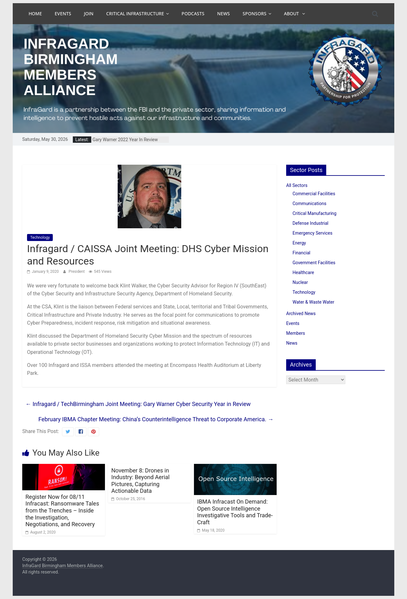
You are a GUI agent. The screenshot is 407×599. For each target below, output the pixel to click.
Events (63, 13)
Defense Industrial (310, 223)
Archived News (301, 313)
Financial (301, 252)
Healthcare (303, 272)
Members (295, 333)
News (223, 13)
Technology (40, 237)
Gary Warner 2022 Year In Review (125, 139)
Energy (299, 242)
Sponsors (254, 13)
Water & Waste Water (313, 302)
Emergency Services (312, 233)
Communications (309, 203)
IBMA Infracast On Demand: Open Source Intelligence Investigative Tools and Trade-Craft (235, 512)
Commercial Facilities (314, 193)
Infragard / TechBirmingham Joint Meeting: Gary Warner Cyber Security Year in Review (138, 404)
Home (35, 13)
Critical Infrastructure (135, 13)
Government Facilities (314, 262)
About (292, 13)
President (77, 271)
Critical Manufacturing (314, 213)
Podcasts (193, 13)
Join (88, 13)
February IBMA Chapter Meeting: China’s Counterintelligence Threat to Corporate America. (155, 419)
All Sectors (296, 185)
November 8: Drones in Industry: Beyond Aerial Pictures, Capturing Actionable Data (140, 480)
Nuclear (300, 282)
